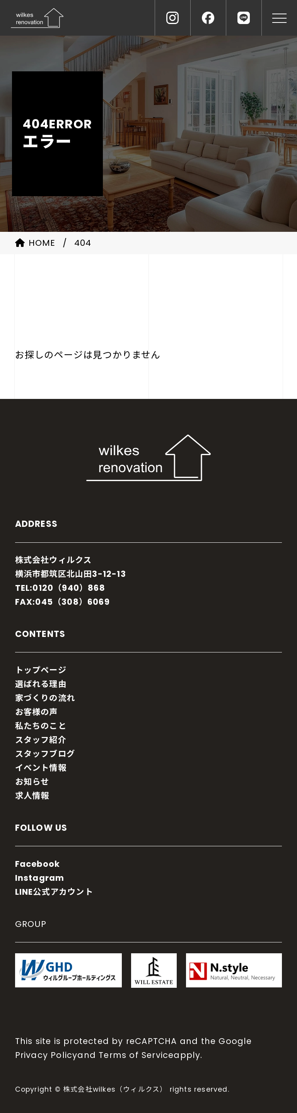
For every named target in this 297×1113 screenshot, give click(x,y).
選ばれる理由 (41, 684)
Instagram (40, 877)
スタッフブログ (45, 753)
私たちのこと (41, 726)
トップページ (41, 670)
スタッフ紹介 (41, 739)
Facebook (37, 864)
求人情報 (32, 795)
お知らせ (32, 781)
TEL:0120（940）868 (60, 588)
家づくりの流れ (45, 698)
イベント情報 (41, 767)
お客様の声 (36, 712)
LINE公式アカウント (54, 891)
